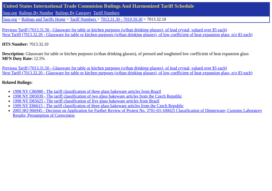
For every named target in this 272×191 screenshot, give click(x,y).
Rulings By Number (36, 13)
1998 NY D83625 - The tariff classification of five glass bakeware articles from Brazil (86, 101)
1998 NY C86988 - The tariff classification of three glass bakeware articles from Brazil (87, 91)
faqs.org (10, 13)
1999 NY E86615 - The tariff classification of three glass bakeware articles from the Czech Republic (98, 105)
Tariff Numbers (106, 13)
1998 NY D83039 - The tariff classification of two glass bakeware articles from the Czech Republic (97, 96)
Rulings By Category (73, 13)
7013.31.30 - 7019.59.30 (121, 19)
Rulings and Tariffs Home (44, 19)
